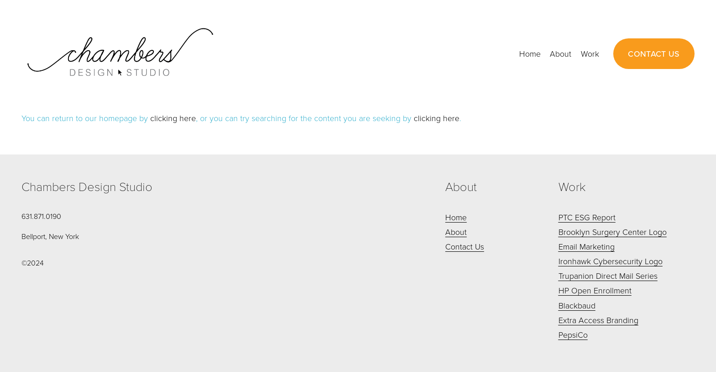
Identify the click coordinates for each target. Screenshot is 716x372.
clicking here (173, 117)
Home (530, 53)
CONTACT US (654, 53)
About (560, 53)
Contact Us (464, 246)
